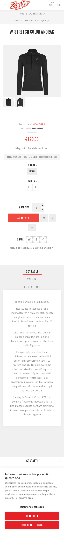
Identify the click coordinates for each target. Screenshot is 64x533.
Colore (32, 165)
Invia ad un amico (32, 227)
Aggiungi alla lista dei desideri (44, 218)
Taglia (31, 181)
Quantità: (24, 207)
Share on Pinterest (43, 239)
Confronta (52, 218)
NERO (32, 171)
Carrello (52, 3)
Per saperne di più (24, 498)
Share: (20, 239)
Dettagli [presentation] (32, 271)
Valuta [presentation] (32, 279)
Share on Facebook (36, 239)
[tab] (32, 271)
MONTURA (39, 124)
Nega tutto (32, 516)
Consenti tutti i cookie (32, 525)
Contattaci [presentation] (32, 287)
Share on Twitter (29, 239)
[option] (8, 106)
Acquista (23, 218)
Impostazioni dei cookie (32, 507)
